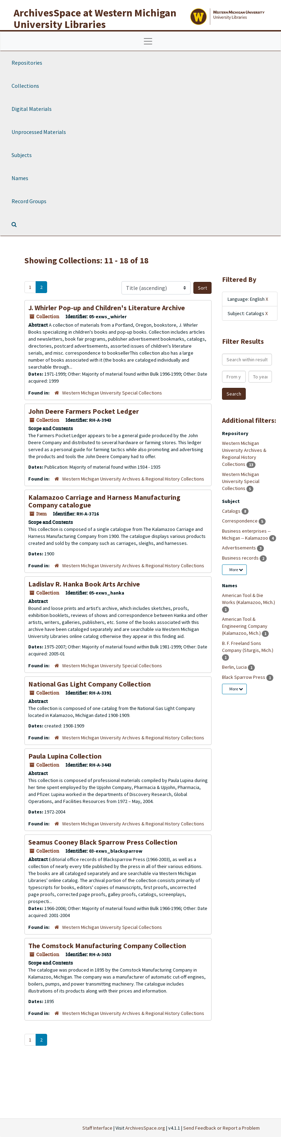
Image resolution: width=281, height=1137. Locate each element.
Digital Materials (32, 108)
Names (20, 178)
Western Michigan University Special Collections (112, 393)
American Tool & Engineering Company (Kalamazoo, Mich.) (244, 626)
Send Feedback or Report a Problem (221, 1128)
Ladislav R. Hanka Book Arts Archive (84, 584)
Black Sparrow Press (244, 677)
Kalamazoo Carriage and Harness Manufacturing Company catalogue (104, 501)
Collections (25, 85)
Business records (241, 558)
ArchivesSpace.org (145, 1128)
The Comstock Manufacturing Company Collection (107, 945)
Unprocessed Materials (39, 131)
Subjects (22, 154)
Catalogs (232, 511)
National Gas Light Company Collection (89, 684)
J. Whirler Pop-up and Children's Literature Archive (106, 307)
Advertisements (239, 548)
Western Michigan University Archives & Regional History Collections (133, 479)
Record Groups (29, 201)
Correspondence (240, 521)
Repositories (27, 62)
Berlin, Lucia (235, 667)
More (236, 569)
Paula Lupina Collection (65, 756)
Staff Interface (97, 1128)
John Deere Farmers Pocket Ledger (83, 411)
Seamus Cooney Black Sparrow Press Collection (102, 842)
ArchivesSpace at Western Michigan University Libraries (95, 18)
